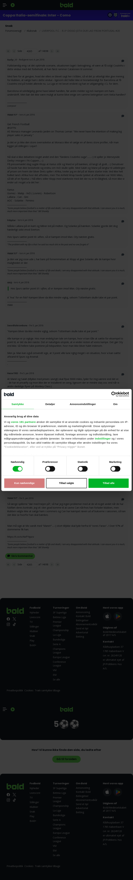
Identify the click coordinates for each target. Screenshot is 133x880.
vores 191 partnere (23, 421)
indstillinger (103, 438)
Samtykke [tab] (18, 404)
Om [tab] (115, 404)
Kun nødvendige (24, 483)
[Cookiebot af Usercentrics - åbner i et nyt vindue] (114, 394)
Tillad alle (108, 483)
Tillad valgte (66, 483)
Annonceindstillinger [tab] (83, 404)
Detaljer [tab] (50, 404)
